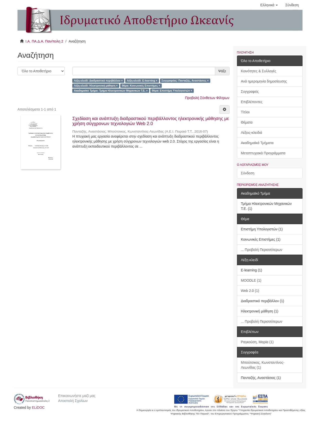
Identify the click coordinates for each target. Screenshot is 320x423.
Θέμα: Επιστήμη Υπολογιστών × (172, 90)
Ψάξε (222, 71)
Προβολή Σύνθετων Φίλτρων (207, 98)
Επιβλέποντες (251, 102)
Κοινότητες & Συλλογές (258, 71)
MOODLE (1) (251, 280)
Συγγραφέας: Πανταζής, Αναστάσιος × (185, 80)
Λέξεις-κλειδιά (251, 133)
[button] (269, 5)
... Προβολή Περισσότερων (261, 250)
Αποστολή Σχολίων (73, 401)
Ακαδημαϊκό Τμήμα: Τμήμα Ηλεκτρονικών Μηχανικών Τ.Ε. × (111, 90)
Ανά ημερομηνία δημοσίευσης (264, 81)
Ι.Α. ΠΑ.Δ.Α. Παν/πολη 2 (44, 41)
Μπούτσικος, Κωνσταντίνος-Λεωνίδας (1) (262, 364)
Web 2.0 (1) (250, 291)
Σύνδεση (247, 173)
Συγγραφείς (250, 92)
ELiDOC (38, 407)
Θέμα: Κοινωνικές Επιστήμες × (141, 85)
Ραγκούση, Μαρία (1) (257, 342)
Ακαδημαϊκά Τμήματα (257, 143)
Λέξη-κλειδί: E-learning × (142, 80)
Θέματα (247, 122)
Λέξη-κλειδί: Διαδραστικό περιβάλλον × (98, 80)
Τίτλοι (245, 112)
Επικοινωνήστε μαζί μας (76, 396)
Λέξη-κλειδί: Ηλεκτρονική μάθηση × (96, 85)
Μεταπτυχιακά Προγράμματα (263, 153)
